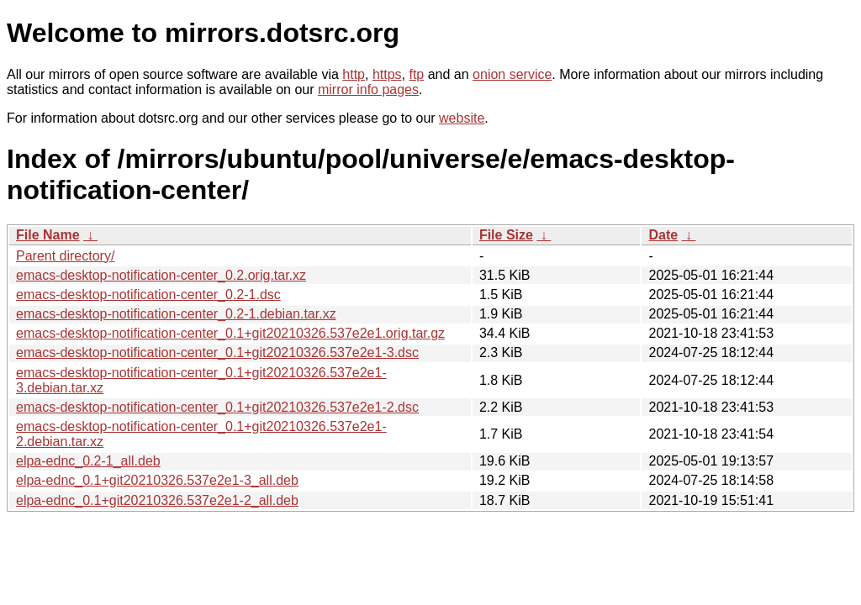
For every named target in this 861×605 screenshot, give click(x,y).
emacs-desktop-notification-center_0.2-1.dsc (148, 294)
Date (663, 235)
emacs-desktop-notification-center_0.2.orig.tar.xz (161, 275)
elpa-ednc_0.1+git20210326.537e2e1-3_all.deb (157, 480)
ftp (416, 74)
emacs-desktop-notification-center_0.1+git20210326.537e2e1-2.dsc (217, 407)
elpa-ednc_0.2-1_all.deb (88, 461)
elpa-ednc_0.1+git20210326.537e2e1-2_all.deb (157, 500)
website (461, 118)
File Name (48, 235)
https (387, 74)
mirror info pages (368, 89)
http (353, 74)
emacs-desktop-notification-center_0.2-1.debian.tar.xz (176, 314)
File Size (506, 235)
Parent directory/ (65, 256)
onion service (512, 74)
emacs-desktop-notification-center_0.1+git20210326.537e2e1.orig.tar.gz (230, 333)
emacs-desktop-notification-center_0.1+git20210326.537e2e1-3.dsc (217, 352)
